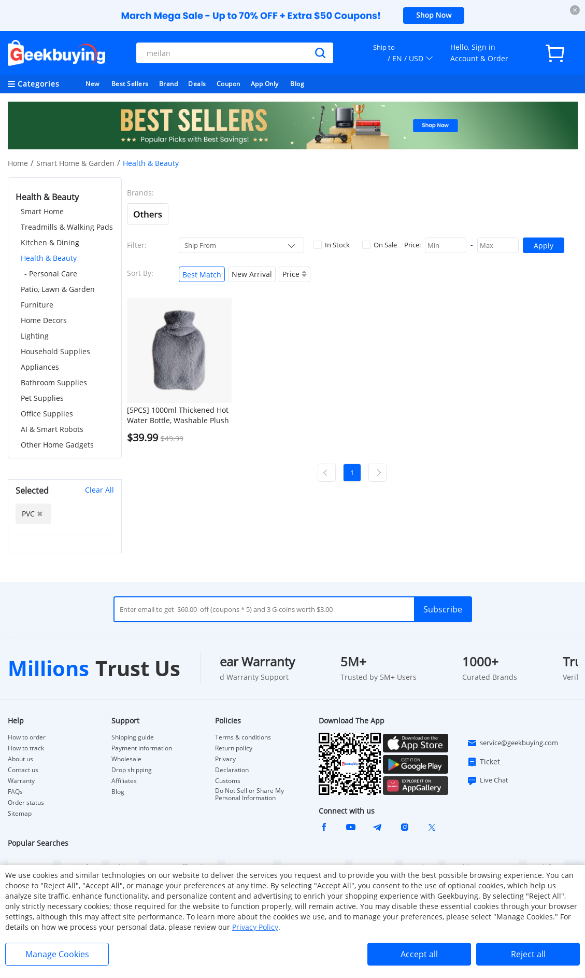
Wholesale (126, 759)
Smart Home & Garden (75, 163)
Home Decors (44, 320)
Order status (26, 802)
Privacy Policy (255, 927)
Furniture (37, 305)
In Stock (331, 244)
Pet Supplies (42, 398)
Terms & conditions (243, 737)
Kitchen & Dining (50, 242)
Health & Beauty (49, 258)
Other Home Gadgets (57, 445)
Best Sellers (130, 83)
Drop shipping (131, 770)
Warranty (21, 781)
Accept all (419, 954)
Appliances (40, 367)
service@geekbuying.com (512, 743)
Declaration (232, 770)
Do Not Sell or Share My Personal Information (249, 794)
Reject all (528, 954)
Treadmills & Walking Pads (67, 227)
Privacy (225, 759)
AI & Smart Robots (52, 429)
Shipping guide (132, 737)
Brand (168, 83)
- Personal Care (50, 273)
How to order (27, 737)
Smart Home (42, 211)
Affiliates (124, 781)
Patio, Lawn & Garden (58, 289)
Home (18, 163)
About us (20, 759)
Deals (197, 83)
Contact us (23, 770)
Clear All (99, 490)
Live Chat (487, 780)
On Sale (379, 244)
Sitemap (20, 813)
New (92, 83)
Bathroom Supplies (54, 382)
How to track (26, 748)
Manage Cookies (57, 954)
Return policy (233, 748)
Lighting (35, 336)
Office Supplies (47, 413)
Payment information (141, 748)
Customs (227, 781)
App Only (265, 83)
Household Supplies (55, 351)
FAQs (15, 791)
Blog (297, 83)
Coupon (228, 83)
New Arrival (252, 274)
